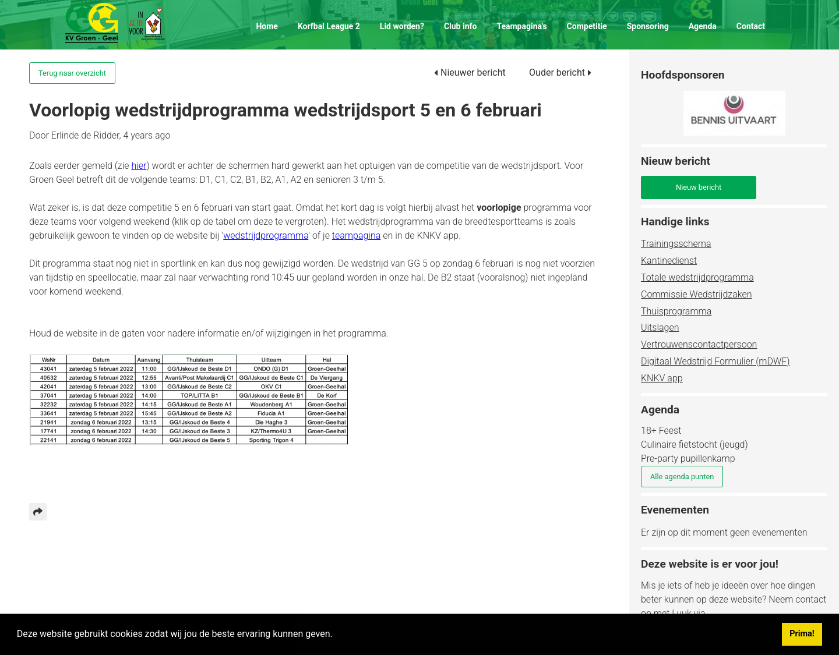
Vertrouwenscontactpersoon (699, 344)
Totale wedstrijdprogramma (697, 277)
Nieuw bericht (698, 187)
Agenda (703, 26)
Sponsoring (648, 26)
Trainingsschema (676, 243)
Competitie (587, 26)
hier (138, 165)
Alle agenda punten (682, 476)
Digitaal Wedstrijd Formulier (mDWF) (715, 361)
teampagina (356, 235)
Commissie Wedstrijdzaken (696, 294)
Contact (750, 26)
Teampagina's (521, 26)
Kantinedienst (669, 260)
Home (266, 26)
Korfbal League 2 (329, 26)
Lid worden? (402, 26)
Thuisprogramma (676, 311)
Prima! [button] (801, 634)
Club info (460, 26)
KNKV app (662, 378)
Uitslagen (660, 327)
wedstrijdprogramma (265, 235)
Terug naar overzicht (72, 73)
